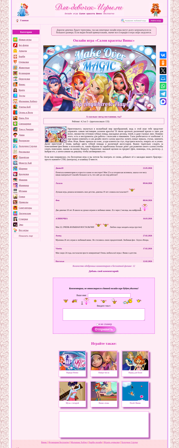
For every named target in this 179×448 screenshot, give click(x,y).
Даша (21, 134)
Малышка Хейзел (28, 101)
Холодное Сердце (28, 146)
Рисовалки (24, 151)
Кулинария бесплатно (59, 442)
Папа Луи (24, 118)
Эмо (21, 224)
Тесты (22, 95)
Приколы (23, 202)
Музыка (23, 191)
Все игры (23, 230)
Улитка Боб (25, 106)
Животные (24, 67)
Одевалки (24, 62)
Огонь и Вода (26, 112)
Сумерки (23, 219)
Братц (22, 90)
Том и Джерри (26, 129)
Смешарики (25, 123)
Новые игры (25, 39)
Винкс (22, 84)
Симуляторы (25, 207)
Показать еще (26, 235)
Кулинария (24, 73)
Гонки (22, 196)
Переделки (24, 78)
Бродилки (24, 174)
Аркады (23, 50)
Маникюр (24, 185)
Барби (22, 56)
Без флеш (24, 45)
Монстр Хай (25, 162)
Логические (25, 213)
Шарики (23, 168)
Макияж (23, 179)
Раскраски (24, 140)
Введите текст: (104, 306)
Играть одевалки (112, 442)
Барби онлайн (95, 442)
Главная (22, 20)
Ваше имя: (81, 295)
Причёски (24, 157)
